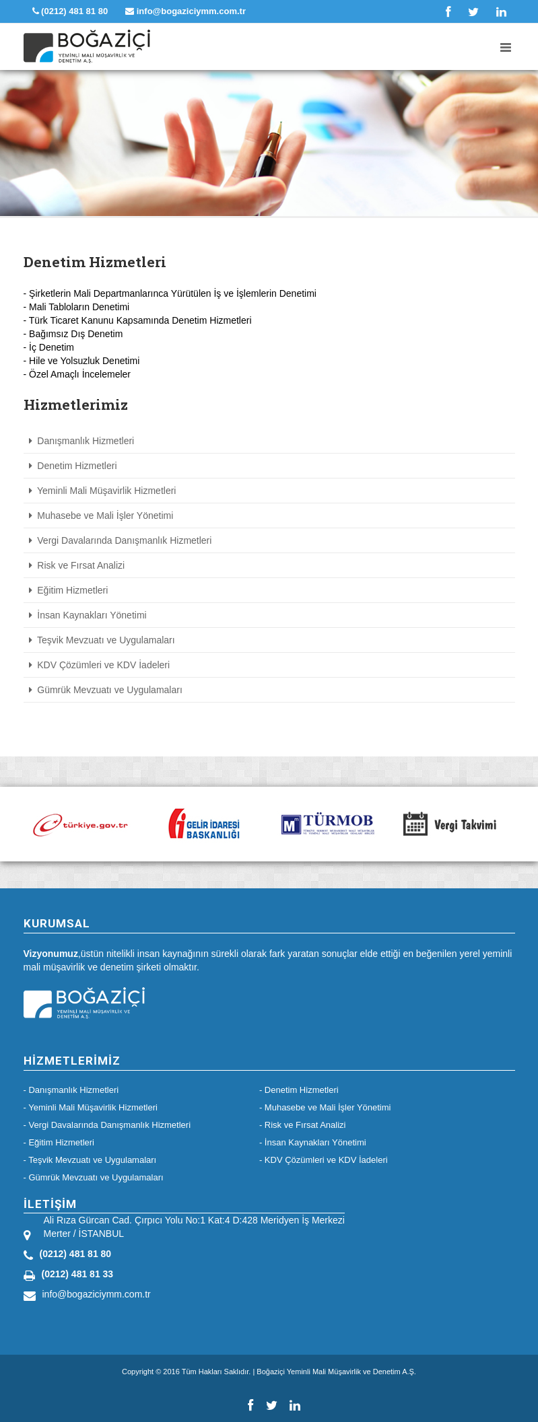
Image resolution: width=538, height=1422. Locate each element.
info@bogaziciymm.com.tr (185, 11)
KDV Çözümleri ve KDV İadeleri (99, 665)
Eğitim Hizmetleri (68, 590)
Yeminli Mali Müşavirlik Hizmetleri (102, 490)
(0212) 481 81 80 (70, 11)
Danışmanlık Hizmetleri (82, 440)
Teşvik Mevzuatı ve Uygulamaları (102, 640)
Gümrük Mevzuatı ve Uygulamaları (105, 689)
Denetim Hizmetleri (73, 465)
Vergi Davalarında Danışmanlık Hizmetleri (120, 540)
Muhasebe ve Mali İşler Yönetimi (101, 515)
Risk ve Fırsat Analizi (77, 565)
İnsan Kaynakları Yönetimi (88, 615)
